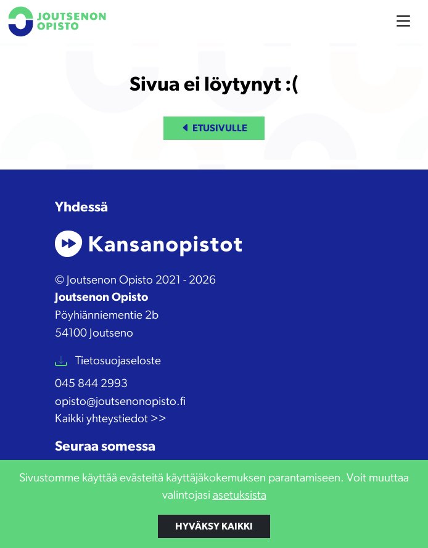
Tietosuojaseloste (117, 361)
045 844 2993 (91, 384)
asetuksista (239, 495)
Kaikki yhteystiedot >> (111, 419)
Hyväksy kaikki (214, 526)
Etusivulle (214, 128)
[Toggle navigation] (403, 22)
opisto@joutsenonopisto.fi (120, 401)
